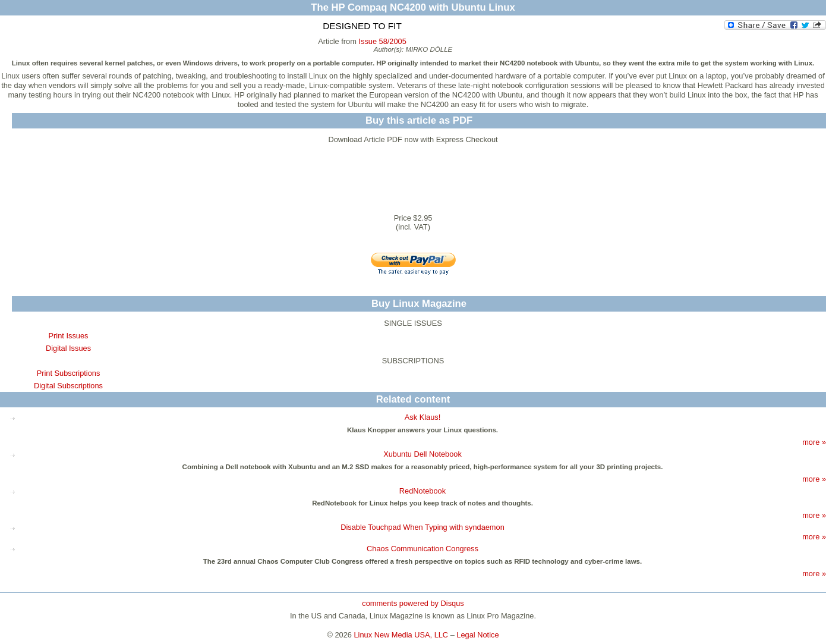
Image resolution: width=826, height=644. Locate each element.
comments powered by (413, 603)
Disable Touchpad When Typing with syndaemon (423, 527)
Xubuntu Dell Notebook (422, 454)
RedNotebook (422, 490)
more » (814, 442)
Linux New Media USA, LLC (401, 634)
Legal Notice (477, 634)
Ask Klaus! (422, 417)
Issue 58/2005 (382, 41)
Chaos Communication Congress (422, 548)
